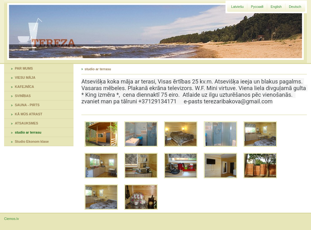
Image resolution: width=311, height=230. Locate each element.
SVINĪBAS (23, 96)
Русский (257, 7)
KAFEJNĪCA (24, 87)
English (276, 7)
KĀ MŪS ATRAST (28, 114)
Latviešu (237, 7)
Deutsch (295, 7)
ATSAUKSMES (26, 123)
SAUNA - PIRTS (27, 105)
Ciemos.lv (11, 219)
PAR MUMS (24, 68)
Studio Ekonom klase (32, 141)
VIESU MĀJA (25, 77)
